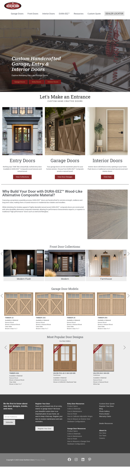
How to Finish (72, 416)
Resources (78, 16)
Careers (102, 440)
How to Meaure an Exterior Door (78, 421)
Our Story (102, 435)
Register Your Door (106, 409)
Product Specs (72, 409)
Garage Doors (17, 16)
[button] (114, 16)
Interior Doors (48, 16)
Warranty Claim (105, 419)
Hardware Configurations (76, 424)
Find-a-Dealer (104, 416)
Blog (101, 411)
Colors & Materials (73, 411)
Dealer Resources (106, 426)
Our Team (102, 438)
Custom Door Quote (107, 406)
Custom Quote (94, 16)
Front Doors (33, 16)
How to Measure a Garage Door (78, 444)
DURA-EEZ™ (64, 16)
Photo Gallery (104, 414)
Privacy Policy (40, 462)
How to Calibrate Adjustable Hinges (79, 419)
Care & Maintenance (74, 414)
